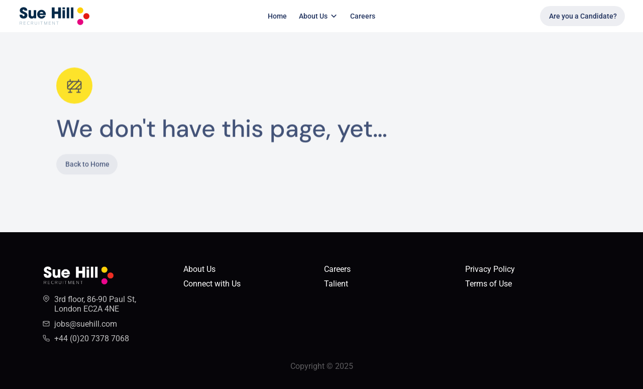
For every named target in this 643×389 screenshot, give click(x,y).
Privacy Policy (490, 269)
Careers (362, 16)
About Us (199, 269)
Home (277, 16)
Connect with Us (212, 283)
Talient (336, 283)
